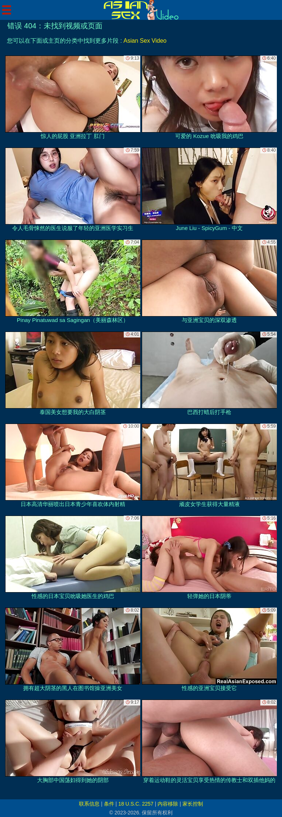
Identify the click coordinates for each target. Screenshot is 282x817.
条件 (109, 804)
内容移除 (168, 804)
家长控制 (192, 804)
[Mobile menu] (6, 10)
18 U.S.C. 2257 (135, 804)
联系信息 (89, 804)
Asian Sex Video (144, 41)
